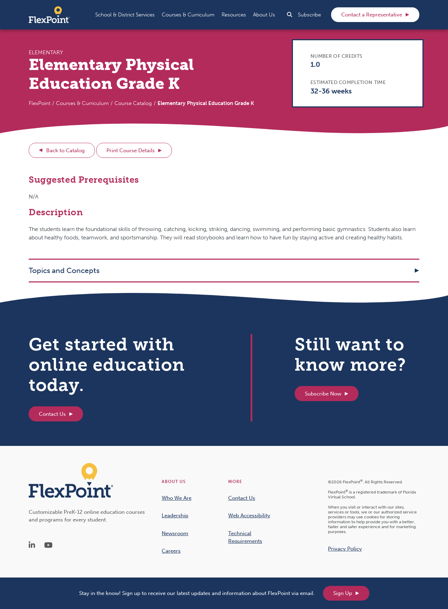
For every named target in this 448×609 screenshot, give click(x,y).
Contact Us (52, 414)
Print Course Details (130, 150)
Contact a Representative (371, 15)
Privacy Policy (345, 549)
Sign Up (342, 593)
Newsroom (175, 533)
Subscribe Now (323, 394)
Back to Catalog (65, 150)
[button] (125, 14)
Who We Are (176, 498)
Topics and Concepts (64, 270)
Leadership (175, 515)
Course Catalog (133, 103)
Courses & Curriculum (82, 103)
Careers (171, 551)
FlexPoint (39, 103)
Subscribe (309, 15)
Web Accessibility (249, 515)
